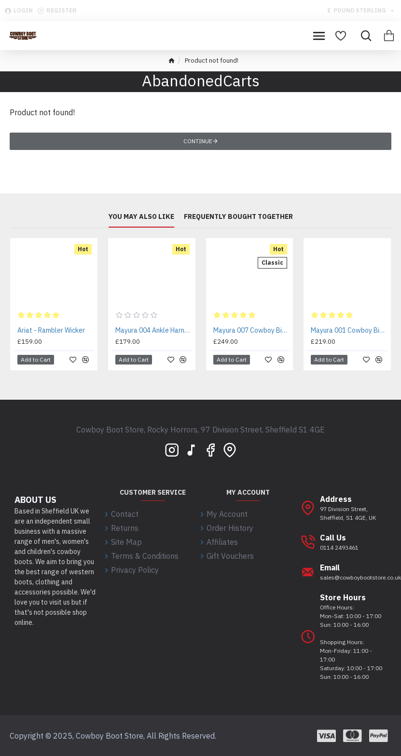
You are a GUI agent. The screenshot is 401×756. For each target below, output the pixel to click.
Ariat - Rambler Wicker (51, 330)
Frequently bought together (238, 217)
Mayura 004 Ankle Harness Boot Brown (153, 330)
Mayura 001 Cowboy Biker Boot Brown (349, 330)
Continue (197, 141)
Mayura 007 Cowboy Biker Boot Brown (251, 330)
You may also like (141, 217)
